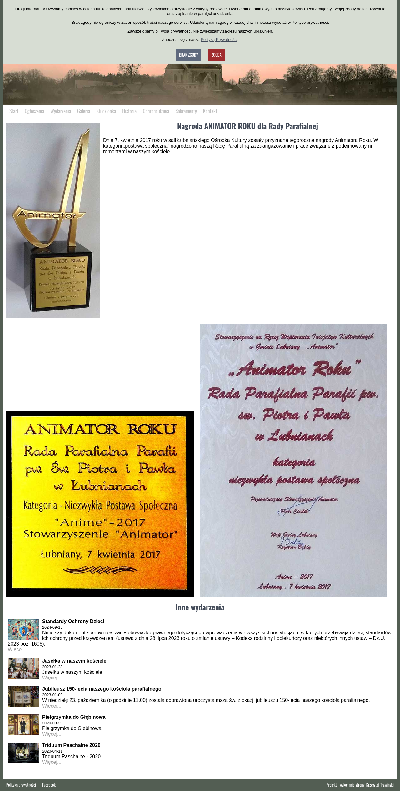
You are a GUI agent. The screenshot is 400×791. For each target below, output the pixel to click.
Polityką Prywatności (219, 39)
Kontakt (210, 111)
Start (13, 111)
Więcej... (17, 649)
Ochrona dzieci (156, 111)
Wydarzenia (60, 111)
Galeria (83, 111)
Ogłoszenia (34, 111)
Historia (129, 111)
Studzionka (106, 111)
